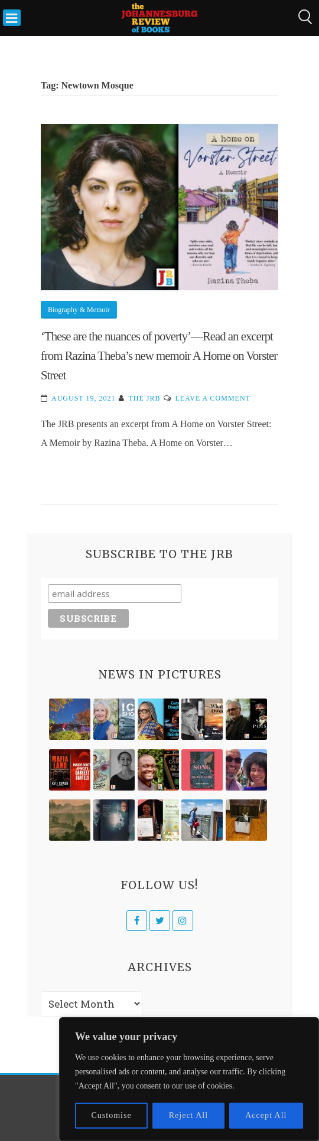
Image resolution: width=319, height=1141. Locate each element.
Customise (112, 1115)
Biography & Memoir (79, 310)
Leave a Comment (212, 398)
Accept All (266, 1115)
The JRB (144, 398)
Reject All (188, 1115)
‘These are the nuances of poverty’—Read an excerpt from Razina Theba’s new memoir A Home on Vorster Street (159, 355)
